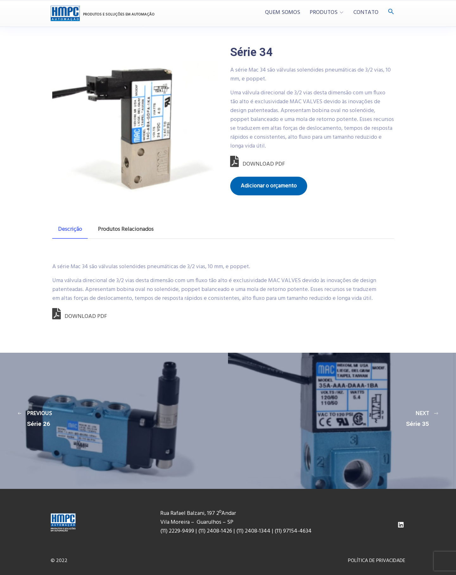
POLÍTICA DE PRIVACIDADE (376, 561)
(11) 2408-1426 (215, 531)
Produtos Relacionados (126, 229)
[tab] (70, 229)
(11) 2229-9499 (177, 531)
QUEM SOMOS (282, 12)
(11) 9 (280, 531)
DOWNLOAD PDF (257, 164)
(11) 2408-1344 (254, 531)
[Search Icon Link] (391, 12)
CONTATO (365, 12)
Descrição (70, 229)
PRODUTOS (324, 12)
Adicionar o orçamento (269, 186)
